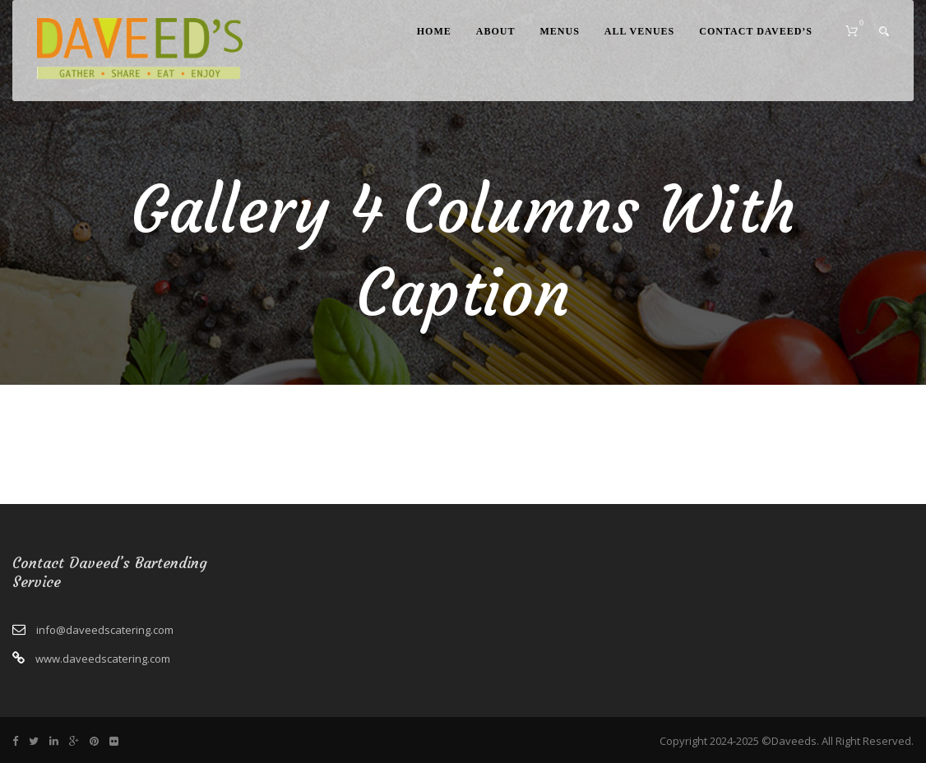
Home (434, 31)
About (496, 31)
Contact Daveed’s (756, 31)
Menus (559, 31)
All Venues (639, 31)
